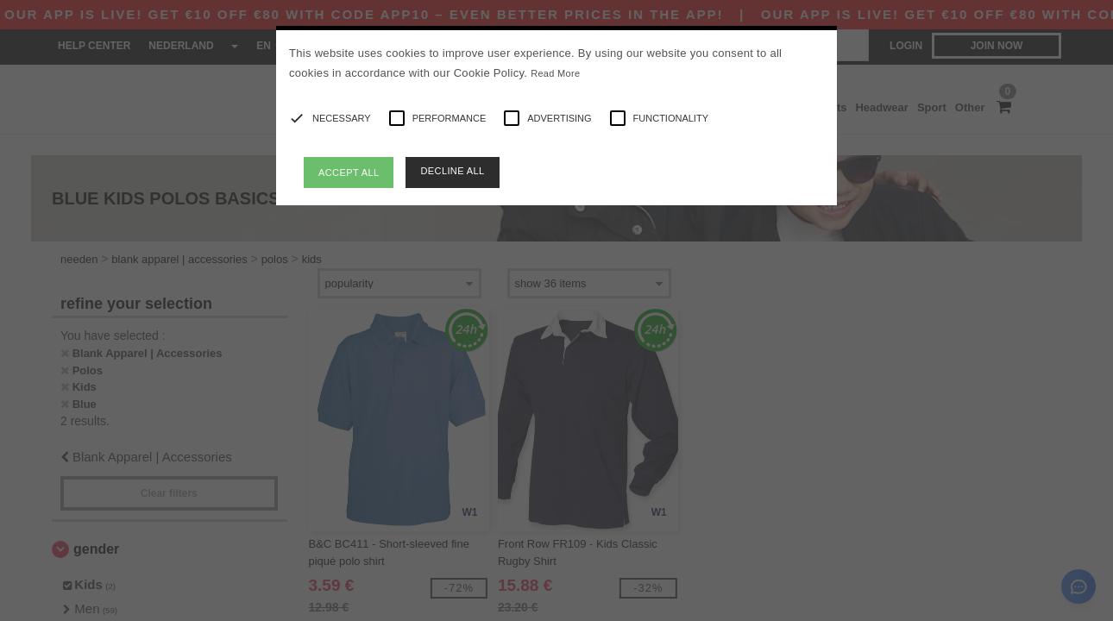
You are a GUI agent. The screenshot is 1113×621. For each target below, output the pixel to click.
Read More (555, 73)
